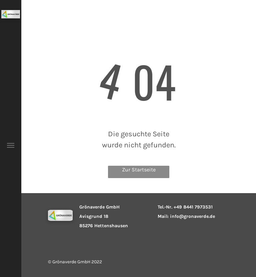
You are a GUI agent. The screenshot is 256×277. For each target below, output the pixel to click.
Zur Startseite (139, 169)
